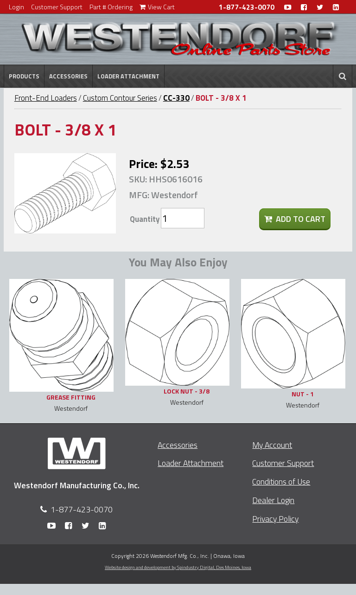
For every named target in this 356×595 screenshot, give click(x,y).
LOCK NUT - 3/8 (187, 391)
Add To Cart (294, 219)
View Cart (157, 7)
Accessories (68, 76)
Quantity (144, 219)
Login (16, 7)
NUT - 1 (303, 394)
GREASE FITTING (70, 397)
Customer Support (57, 7)
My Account (272, 445)
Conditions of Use (281, 481)
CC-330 (176, 98)
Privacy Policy (275, 518)
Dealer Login (273, 500)
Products (24, 76)
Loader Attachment (128, 76)
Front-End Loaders (45, 98)
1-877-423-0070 (246, 7)
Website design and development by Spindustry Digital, (178, 567)
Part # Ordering (111, 7)
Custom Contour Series (120, 98)
